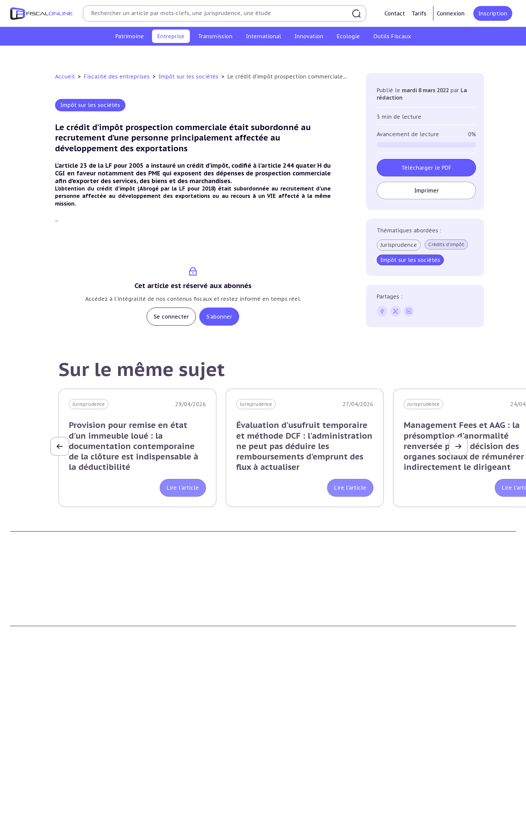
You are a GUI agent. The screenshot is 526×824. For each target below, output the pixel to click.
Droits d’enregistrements (282, 55)
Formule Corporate (291, 638)
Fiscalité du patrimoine (40, 716)
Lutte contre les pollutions (171, 818)
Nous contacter (157, 648)
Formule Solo (284, 627)
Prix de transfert (417, 791)
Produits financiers (32, 791)
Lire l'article (183, 487)
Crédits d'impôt (446, 244)
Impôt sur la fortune (35, 751)
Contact (394, 13)
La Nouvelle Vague (54, 664)
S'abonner (219, 316)
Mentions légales (417, 638)
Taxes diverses (336, 55)
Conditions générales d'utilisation (437, 617)
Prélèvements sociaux (35, 781)
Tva (225, 55)
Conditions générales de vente (433, 627)
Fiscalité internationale (429, 716)
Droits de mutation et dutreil (303, 751)
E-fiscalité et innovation (41, 804)
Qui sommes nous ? (162, 617)
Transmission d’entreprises (303, 716)
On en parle (413, 804)
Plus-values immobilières (40, 740)
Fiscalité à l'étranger (421, 740)
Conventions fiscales (421, 730)
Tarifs (419, 13)
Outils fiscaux (286, 804)
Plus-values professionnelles (302, 730)
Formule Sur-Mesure (292, 648)
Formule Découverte (292, 617)
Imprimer (426, 190)
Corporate (417, 55)
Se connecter (171, 316)
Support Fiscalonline (163, 627)
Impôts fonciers (29, 771)
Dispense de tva (286, 761)
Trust (404, 771)
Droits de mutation (33, 761)
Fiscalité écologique (165, 804)
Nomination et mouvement (430, 818)
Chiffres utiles (285, 818)
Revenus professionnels (185, 55)
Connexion (451, 13)
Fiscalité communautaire (427, 751)
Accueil (65, 76)
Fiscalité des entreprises (117, 76)
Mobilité (407, 781)
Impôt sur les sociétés (123, 55)
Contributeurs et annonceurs (173, 638)
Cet (241, 55)
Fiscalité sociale (379, 55)
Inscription (492, 13)
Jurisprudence (398, 244)
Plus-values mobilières (295, 740)
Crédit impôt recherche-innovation (50, 818)
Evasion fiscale (414, 761)
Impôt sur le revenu (33, 730)
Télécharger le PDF (426, 167)
